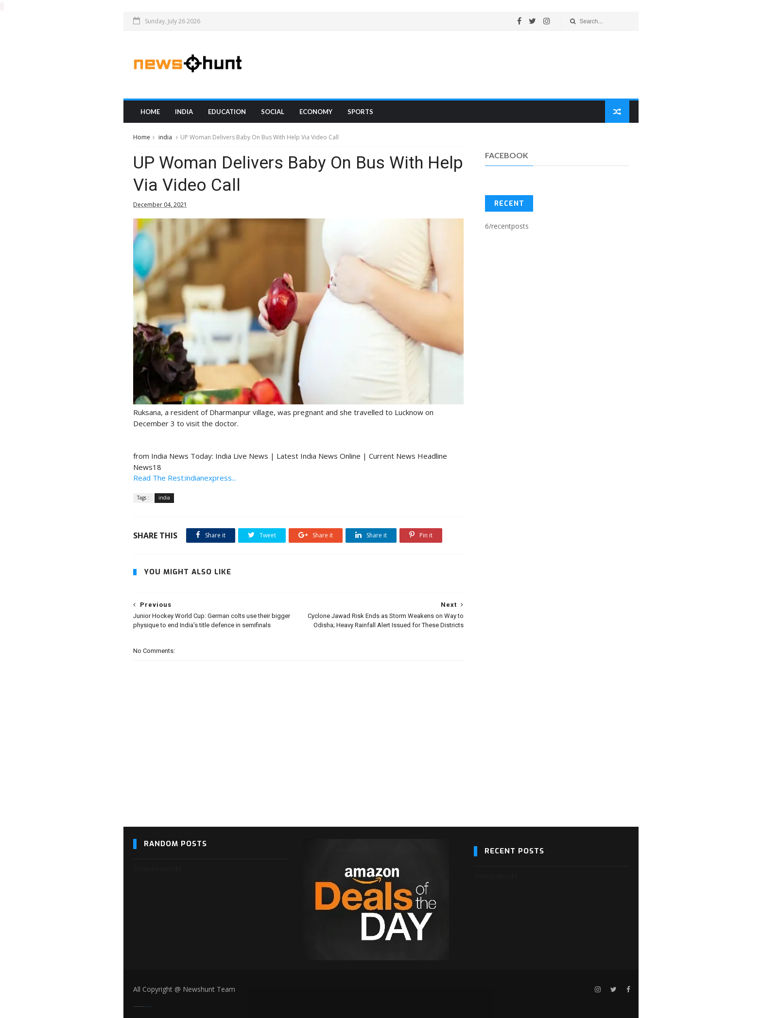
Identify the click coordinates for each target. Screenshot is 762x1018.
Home (150, 111)
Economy (315, 111)
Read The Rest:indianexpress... (184, 477)
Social (272, 111)
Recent (509, 203)
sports (360, 111)
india (184, 111)
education (227, 111)
